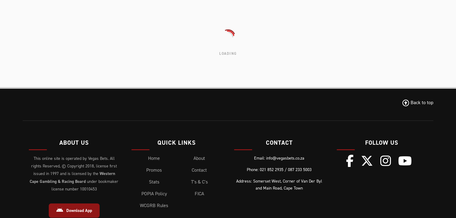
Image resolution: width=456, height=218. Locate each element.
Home (154, 158)
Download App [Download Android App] (74, 210)
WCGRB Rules (154, 205)
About (199, 158)
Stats (154, 182)
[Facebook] (350, 161)
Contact (199, 170)
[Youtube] (405, 161)
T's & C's (199, 182)
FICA (199, 193)
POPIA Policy (154, 193)
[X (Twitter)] (367, 161)
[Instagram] (385, 161)
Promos (154, 170)
